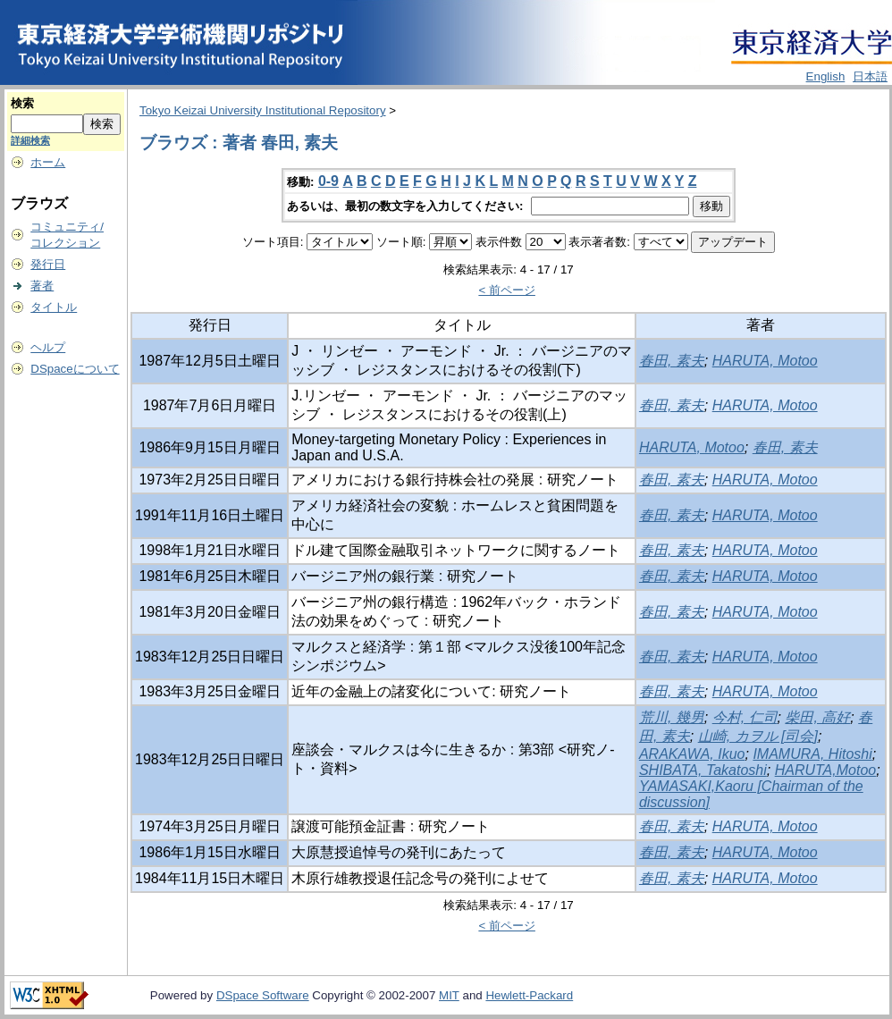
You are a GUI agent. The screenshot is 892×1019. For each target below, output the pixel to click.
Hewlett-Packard (529, 995)
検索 (22, 103)
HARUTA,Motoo (826, 770)
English (826, 76)
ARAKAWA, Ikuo (692, 754)
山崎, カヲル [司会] (758, 736)
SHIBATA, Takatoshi (703, 770)
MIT (449, 995)
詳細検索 (30, 140)
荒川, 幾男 (671, 717)
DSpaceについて (74, 368)
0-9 (328, 181)
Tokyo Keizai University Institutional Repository (262, 110)
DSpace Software (262, 995)
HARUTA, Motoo (765, 360)
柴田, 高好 (817, 717)
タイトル (53, 307)
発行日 (47, 264)
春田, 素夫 (671, 360)
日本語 (870, 76)
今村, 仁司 (745, 717)
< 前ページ (506, 290)
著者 (42, 285)
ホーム (47, 162)
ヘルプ (47, 347)
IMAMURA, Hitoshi (812, 754)
